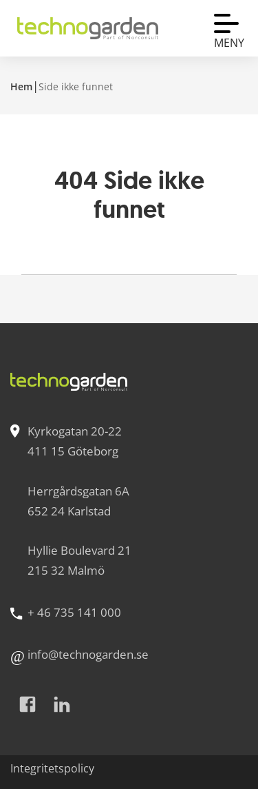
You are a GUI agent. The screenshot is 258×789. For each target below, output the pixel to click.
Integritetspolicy (52, 768)
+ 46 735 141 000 (74, 612)
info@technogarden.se (88, 654)
